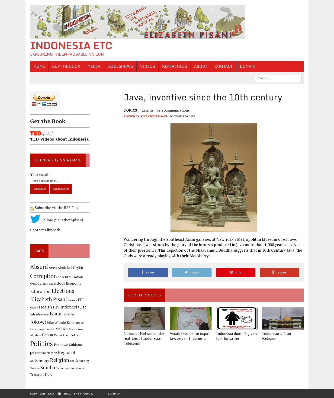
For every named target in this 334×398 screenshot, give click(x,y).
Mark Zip (89, 393)
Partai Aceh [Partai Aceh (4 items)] (61, 335)
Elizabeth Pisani (154, 116)
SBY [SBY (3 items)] (72, 361)
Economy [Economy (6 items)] (73, 283)
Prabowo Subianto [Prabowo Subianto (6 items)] (68, 344)
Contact (224, 66)
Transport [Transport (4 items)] (37, 375)
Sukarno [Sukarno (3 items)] (34, 368)
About (200, 66)
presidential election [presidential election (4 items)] (43, 353)
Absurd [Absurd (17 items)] (39, 266)
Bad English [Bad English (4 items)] (75, 268)
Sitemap (113, 393)
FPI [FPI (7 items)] (81, 299)
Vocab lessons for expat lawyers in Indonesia (190, 336)
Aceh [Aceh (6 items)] (53, 267)
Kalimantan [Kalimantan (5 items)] (75, 322)
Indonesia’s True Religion (276, 336)
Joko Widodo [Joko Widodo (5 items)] (56, 322)
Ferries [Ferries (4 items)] (72, 300)
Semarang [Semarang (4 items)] (82, 361)
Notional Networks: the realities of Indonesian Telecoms (144, 338)
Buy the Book (66, 66)
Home (39, 66)
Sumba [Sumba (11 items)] (47, 367)
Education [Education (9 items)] (40, 291)
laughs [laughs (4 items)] (50, 329)
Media (93, 66)
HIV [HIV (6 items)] (56, 307)
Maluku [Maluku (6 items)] (61, 329)
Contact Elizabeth (45, 229)
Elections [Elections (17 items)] (62, 291)
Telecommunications (173, 110)
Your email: (39, 174)
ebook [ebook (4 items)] (61, 284)
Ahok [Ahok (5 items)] (62, 267)
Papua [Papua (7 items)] (47, 334)
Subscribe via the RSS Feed (54, 207)
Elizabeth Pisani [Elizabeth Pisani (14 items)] (48, 299)
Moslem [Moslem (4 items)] (35, 335)
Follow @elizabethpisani (56, 219)
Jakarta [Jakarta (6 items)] (68, 314)
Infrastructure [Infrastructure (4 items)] (39, 314)
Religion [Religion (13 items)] (59, 359)
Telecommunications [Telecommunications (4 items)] (70, 368)
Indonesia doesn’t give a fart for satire (236, 336)
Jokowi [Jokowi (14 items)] (38, 321)
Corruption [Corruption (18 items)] (43, 276)
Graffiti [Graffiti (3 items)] (34, 307)
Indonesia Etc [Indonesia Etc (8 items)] (74, 307)
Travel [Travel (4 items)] (49, 375)
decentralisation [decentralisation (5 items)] (70, 277)
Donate (248, 66)
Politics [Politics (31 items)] (41, 343)
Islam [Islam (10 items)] (55, 314)
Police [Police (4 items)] (74, 335)
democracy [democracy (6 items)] (39, 283)
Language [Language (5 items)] (37, 329)
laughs (147, 110)
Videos (147, 66)
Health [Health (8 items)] (45, 307)
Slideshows (120, 66)
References (174, 66)
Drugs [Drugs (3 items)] (52, 283)
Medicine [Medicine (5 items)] (76, 329)
